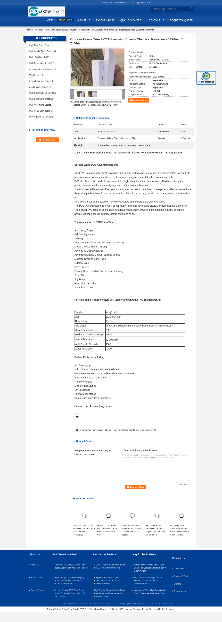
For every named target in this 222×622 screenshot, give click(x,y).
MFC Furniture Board (39, 117)
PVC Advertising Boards (57, 30)
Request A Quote (181, 20)
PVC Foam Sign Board (39, 111)
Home (49, 20)
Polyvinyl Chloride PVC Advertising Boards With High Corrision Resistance (84, 530)
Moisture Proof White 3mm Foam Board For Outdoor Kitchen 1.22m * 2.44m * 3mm (150, 568)
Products (65, 20)
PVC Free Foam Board (39, 45)
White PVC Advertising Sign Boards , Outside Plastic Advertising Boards (132, 530)
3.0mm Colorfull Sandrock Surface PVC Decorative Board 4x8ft (109, 566)
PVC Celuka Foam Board (40, 51)
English (145, 2)
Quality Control (131, 20)
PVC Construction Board (40, 93)
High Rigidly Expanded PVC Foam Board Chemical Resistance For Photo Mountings (109, 593)
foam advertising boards (124, 430)
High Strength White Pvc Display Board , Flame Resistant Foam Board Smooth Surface (69, 580)
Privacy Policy (53, 603)
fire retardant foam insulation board (95, 430)
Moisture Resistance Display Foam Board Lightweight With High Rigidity (70, 566)
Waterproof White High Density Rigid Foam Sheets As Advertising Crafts (150, 592)
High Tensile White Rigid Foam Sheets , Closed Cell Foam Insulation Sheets (148, 580)
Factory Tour (105, 20)
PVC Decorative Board (39, 63)
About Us (84, 20)
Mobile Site (180, 591)
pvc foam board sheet (146, 430)
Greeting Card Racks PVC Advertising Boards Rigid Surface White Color (108, 530)
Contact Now (140, 100)
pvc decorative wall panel (40, 69)
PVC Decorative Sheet (39, 99)
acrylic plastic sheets (38, 87)
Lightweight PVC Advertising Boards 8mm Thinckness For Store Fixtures (179, 530)
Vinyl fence (34, 75)
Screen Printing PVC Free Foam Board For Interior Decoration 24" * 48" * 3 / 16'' (70, 593)
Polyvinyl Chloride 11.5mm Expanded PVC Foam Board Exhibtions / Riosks (107, 580)
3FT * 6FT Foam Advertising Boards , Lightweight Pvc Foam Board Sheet (156, 530)
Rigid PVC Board (37, 57)
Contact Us (156, 20)
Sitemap (177, 584)
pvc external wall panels (40, 81)
